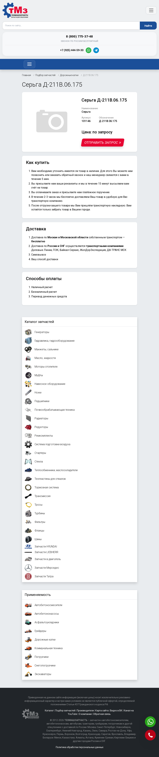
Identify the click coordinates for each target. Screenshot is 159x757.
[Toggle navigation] (29, 64)
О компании (85, 714)
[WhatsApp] (88, 50)
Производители (85, 710)
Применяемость (38, 595)
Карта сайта (102, 710)
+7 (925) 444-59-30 (71, 50)
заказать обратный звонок (66, 175)
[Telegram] (96, 50)
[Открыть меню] (151, 10)
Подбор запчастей (65, 710)
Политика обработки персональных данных (79, 747)
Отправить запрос (102, 143)
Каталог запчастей (39, 322)
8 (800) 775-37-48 (79, 36)
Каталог (49, 710)
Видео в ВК (116, 710)
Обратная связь (102, 714)
